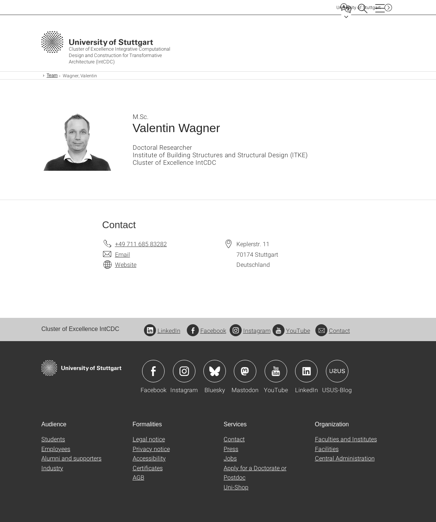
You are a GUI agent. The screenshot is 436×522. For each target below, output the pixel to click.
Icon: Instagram (184, 371)
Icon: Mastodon (245, 371)
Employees (55, 449)
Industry (52, 468)
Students (53, 439)
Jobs (230, 458)
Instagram (250, 330)
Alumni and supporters (71, 458)
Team (52, 75)
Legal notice (149, 439)
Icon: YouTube (276, 371)
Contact (332, 330)
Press (231, 449)
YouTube (291, 330)
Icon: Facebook (153, 371)
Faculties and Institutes (346, 439)
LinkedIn (162, 330)
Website (125, 264)
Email (122, 254)
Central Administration (345, 458)
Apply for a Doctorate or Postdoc (255, 472)
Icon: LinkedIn (306, 371)
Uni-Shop (236, 487)
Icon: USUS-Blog (337, 371)
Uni (358, 7)
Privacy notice (151, 449)
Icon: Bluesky (214, 371)
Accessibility (149, 458)
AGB (138, 477)
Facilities (327, 449)
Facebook (206, 330)
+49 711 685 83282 (141, 244)
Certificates (148, 468)
